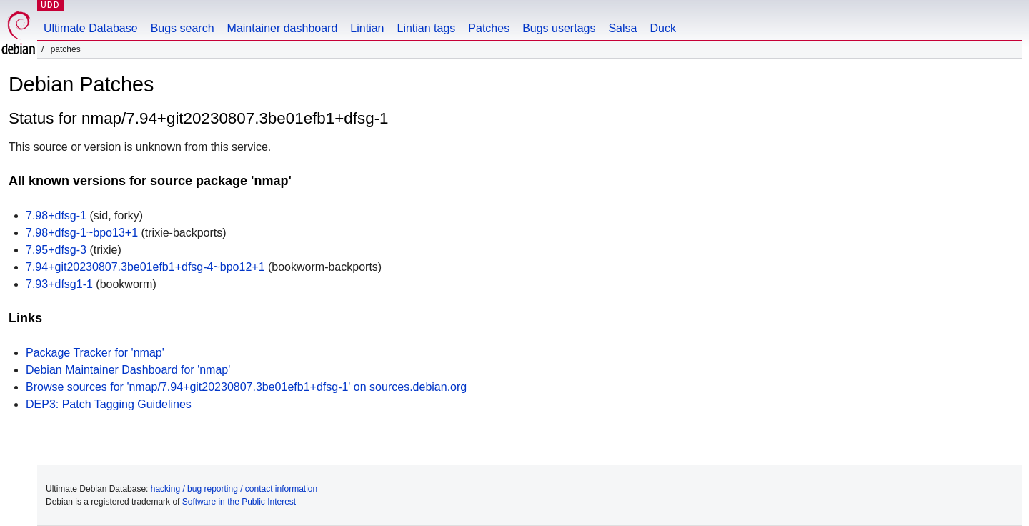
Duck (662, 28)
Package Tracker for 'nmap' (95, 353)
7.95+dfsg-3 (56, 250)
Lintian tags (426, 28)
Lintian (367, 28)
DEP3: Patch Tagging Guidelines (109, 404)
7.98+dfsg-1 (56, 215)
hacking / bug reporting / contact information (234, 489)
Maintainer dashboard (282, 28)
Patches (488, 28)
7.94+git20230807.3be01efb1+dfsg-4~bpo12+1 (145, 267)
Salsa (622, 28)
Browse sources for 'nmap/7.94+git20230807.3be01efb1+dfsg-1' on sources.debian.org (246, 387)
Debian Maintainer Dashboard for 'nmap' (128, 370)
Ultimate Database (91, 28)
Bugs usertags (558, 28)
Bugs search (182, 28)
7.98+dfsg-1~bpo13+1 (82, 233)
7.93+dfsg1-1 (59, 284)
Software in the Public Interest (239, 502)
